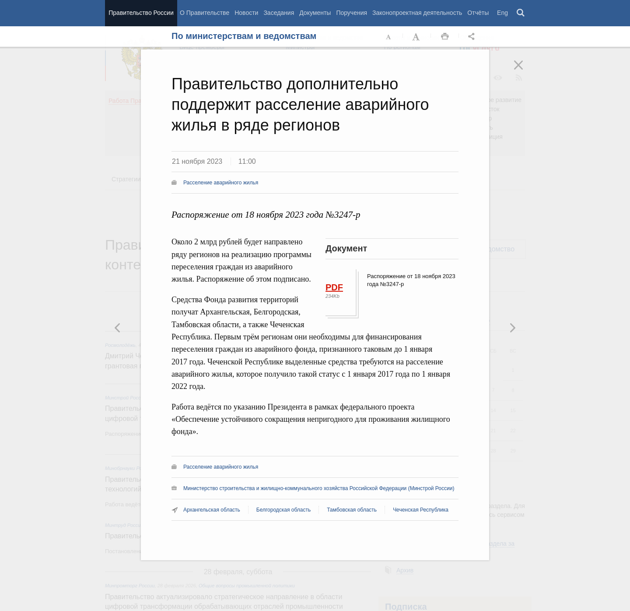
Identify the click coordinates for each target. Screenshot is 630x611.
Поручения (351, 12)
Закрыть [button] (524, 70)
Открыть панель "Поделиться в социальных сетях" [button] (472, 36)
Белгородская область (283, 510)
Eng (502, 12)
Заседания (278, 12)
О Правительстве (204, 12)
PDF (334, 287)
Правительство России (140, 12)
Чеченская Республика (420, 510)
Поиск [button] (521, 13)
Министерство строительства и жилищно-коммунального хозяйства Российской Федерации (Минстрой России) (318, 488)
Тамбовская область (352, 510)
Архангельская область (211, 510)
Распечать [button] (444, 36)
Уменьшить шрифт (388, 36)
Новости (246, 12)
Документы (315, 12)
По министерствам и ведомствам (244, 36)
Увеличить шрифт (416, 36)
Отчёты (478, 12)
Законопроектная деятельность (417, 12)
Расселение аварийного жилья (220, 183)
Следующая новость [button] (118, 327)
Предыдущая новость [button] (512, 327)
